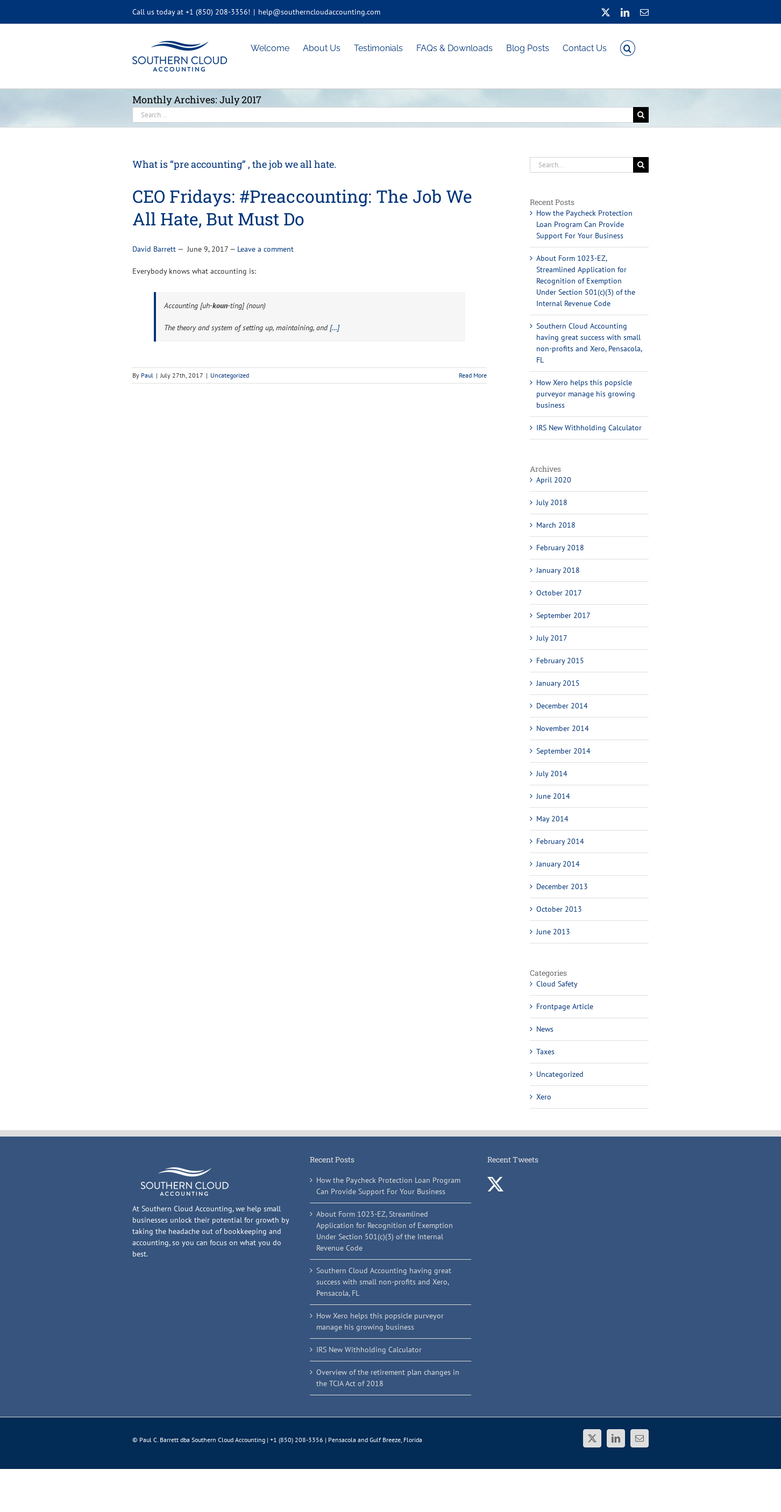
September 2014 (563, 751)
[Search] (641, 115)
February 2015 (560, 660)
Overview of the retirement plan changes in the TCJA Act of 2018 (387, 1377)
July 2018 (551, 502)
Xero (543, 1097)
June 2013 (553, 931)
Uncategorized (229, 375)
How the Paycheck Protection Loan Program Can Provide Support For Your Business (584, 224)
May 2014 (552, 819)
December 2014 (562, 706)
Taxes (545, 1051)
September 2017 (563, 615)
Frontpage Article (564, 1006)
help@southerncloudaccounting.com (319, 12)
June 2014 (553, 796)
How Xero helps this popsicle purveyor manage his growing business (585, 394)
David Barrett (154, 249)
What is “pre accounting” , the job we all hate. (234, 164)
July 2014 (551, 773)
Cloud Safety (557, 984)
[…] (334, 327)
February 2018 (560, 547)
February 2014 (560, 841)
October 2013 (559, 909)
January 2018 (558, 570)
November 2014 (562, 728)
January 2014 (558, 864)
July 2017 (551, 638)
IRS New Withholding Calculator (589, 427)
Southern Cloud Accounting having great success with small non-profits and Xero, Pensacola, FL (383, 1282)
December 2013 (562, 886)
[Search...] (382, 115)
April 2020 (553, 480)
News (544, 1029)
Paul (147, 375)
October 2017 (559, 593)
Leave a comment (265, 249)
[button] (627, 47)
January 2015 (558, 683)
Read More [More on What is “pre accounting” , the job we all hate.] (473, 375)
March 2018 (556, 525)
